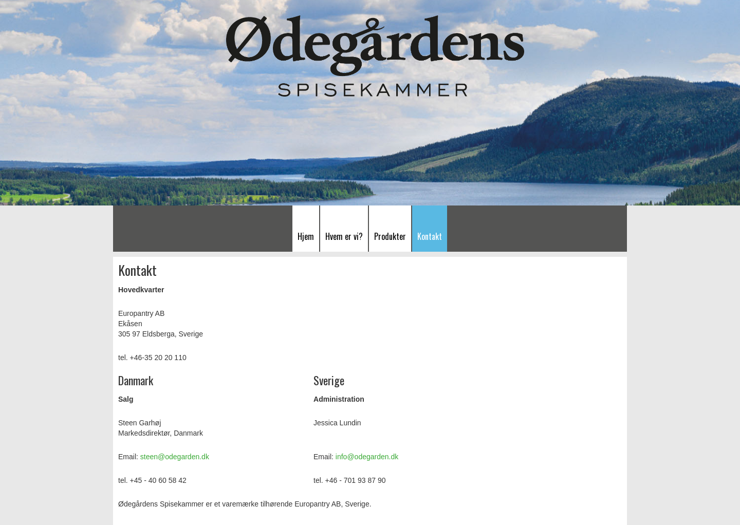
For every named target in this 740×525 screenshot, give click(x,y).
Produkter (390, 236)
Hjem (306, 236)
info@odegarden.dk (367, 457)
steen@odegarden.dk (174, 457)
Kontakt (429, 236)
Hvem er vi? (344, 236)
